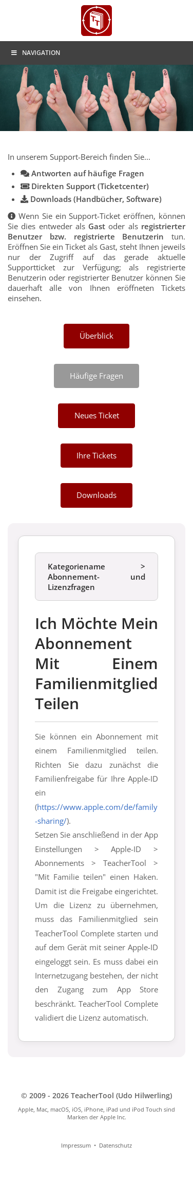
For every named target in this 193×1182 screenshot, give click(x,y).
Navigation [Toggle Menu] (35, 52)
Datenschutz (115, 1145)
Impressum (76, 1145)
